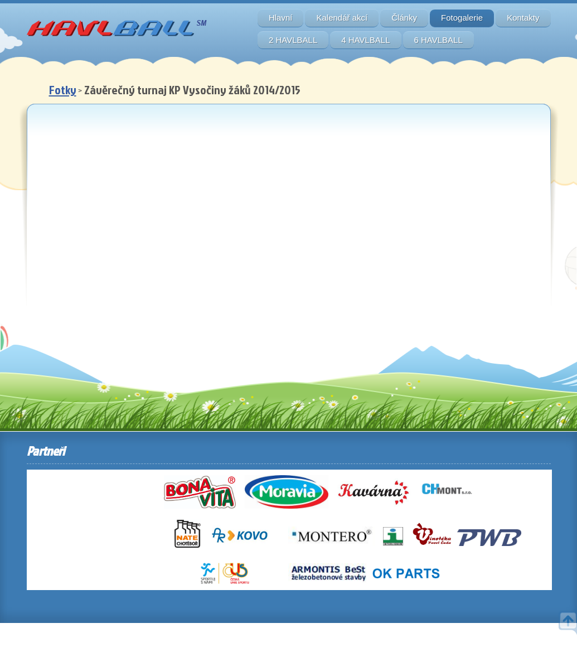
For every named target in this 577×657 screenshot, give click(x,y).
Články (404, 17)
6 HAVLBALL (438, 40)
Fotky (62, 89)
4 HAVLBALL (365, 40)
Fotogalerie (462, 17)
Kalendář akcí (341, 17)
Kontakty (523, 17)
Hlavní (281, 17)
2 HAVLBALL (293, 40)
